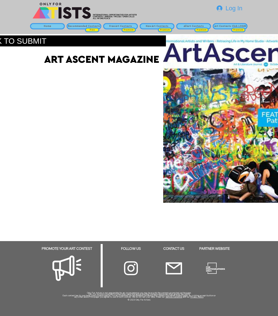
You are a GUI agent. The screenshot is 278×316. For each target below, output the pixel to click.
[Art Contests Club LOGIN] (230, 26)
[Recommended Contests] (84, 26)
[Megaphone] (66, 268)
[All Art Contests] (193, 26)
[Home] (47, 26)
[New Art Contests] (157, 26)
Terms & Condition (173, 297)
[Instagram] (131, 268)
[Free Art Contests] (120, 26)
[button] (92, 30)
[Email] (174, 268)
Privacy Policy (197, 297)
